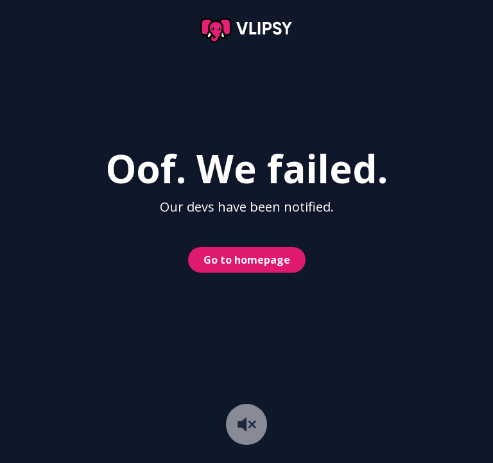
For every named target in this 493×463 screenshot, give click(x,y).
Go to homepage (246, 260)
